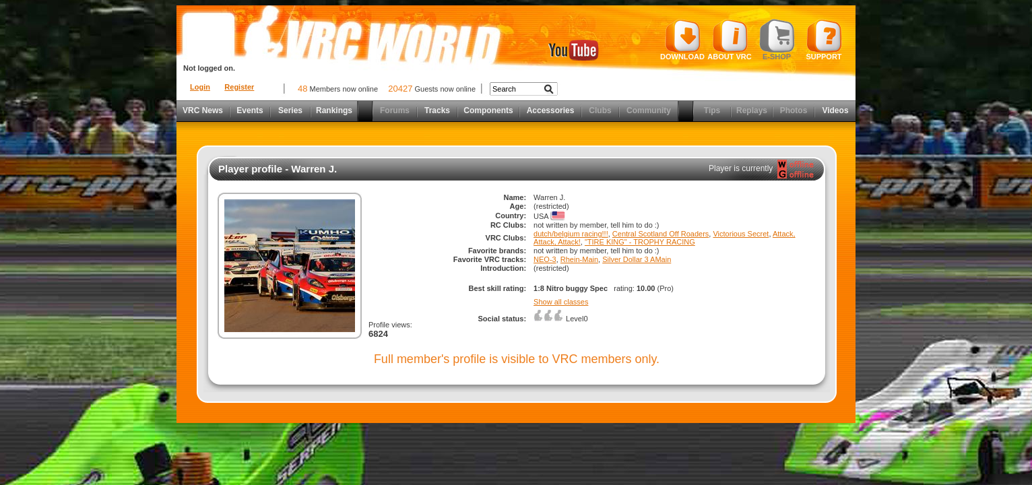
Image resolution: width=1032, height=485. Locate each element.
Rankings (334, 110)
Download (682, 40)
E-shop (777, 40)
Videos (835, 110)
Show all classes (561, 302)
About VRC (729, 40)
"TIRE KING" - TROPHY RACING (640, 242)
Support (824, 40)
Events (249, 110)
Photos (794, 110)
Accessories (551, 110)
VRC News (203, 110)
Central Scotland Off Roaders (660, 234)
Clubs (600, 110)
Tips (712, 110)
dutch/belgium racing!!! (571, 234)
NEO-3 (545, 259)
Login (200, 87)
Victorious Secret (741, 234)
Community (648, 110)
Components (488, 110)
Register (239, 87)
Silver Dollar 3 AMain (636, 259)
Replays (751, 110)
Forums (395, 110)
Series (290, 110)
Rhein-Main (579, 259)
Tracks (437, 110)
